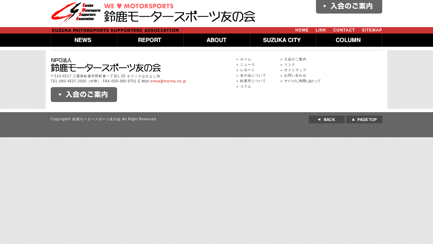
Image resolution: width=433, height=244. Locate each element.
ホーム (245, 59)
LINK (321, 30)
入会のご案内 (295, 59)
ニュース (247, 64)
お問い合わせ (295, 75)
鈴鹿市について (253, 81)
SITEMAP (372, 30)
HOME (302, 30)
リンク (289, 64)
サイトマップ (295, 70)
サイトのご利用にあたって (302, 81)
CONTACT (344, 30)
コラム (245, 86)
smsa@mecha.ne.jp (168, 81)
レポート (247, 70)
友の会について (253, 75)
